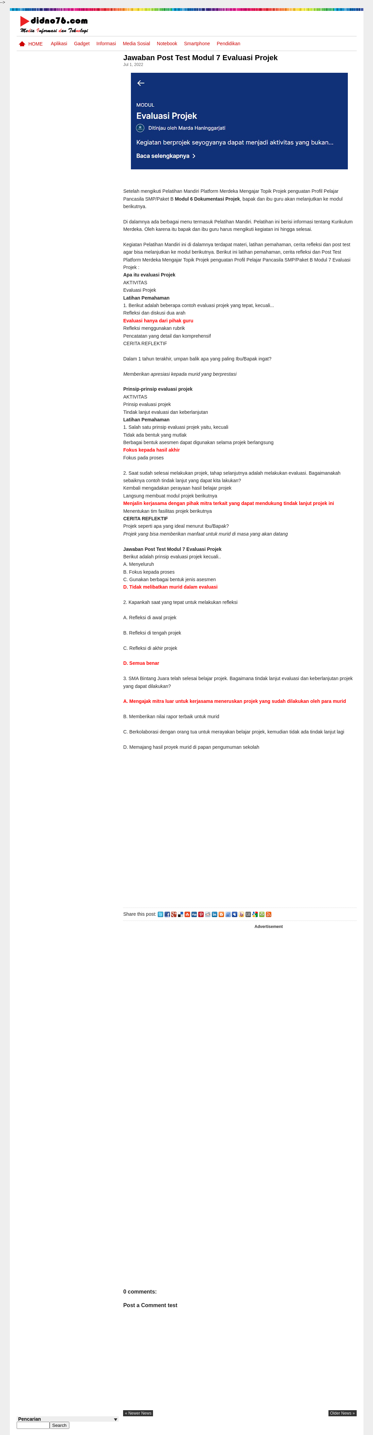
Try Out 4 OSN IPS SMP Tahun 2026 (78, 312)
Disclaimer (344, 1429)
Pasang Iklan (253, 1429)
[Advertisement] (240, 835)
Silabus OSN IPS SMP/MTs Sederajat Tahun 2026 (81, 263)
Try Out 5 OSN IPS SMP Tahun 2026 (78, 175)
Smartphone (197, 43)
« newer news (140, 1413)
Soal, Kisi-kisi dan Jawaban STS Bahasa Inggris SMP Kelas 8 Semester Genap (75, 208)
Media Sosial (136, 43)
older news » (342, 1413)
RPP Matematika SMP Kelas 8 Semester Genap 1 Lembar (81, 289)
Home (36, 44)
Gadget (82, 43)
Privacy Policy (315, 1429)
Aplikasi (59, 43)
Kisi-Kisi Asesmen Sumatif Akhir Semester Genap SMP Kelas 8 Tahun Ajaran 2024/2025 (81, 345)
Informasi (106, 43)
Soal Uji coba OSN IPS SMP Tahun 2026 (76, 234)
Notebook (167, 43)
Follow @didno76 (35, 426)
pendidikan (228, 43)
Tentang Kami (283, 1429)
